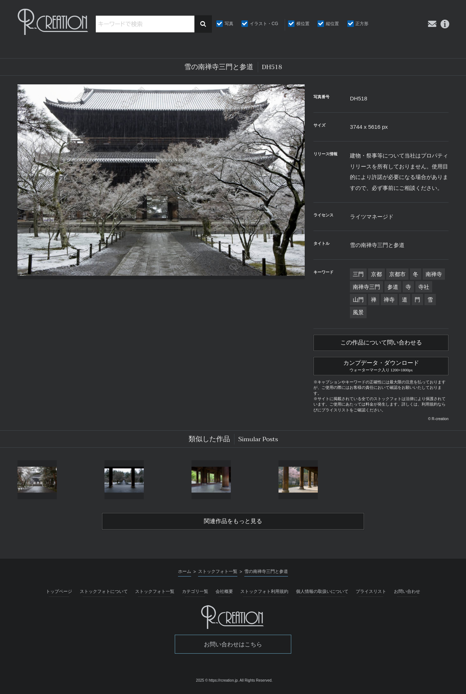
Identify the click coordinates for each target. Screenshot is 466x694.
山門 (358, 299)
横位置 (302, 23)
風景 (358, 312)
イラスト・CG (264, 23)
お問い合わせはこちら (233, 645)
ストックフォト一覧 (154, 592)
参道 (392, 287)
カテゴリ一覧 (195, 592)
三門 (358, 274)
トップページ (59, 592)
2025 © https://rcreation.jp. (217, 682)
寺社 (423, 287)
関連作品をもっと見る (233, 522)
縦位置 (332, 23)
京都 (376, 274)
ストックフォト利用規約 (264, 592)
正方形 (361, 23)
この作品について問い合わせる (381, 343)
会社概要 (224, 592)
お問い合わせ (407, 592)
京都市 (397, 274)
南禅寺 (434, 274)
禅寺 (389, 299)
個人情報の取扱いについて (322, 592)
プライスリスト (371, 592)
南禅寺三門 (366, 287)
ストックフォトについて (104, 592)
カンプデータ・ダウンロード (381, 366)
